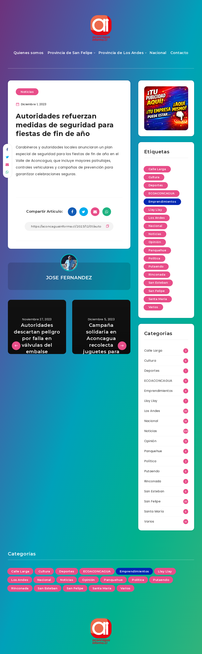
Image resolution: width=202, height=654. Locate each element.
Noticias (27, 92)
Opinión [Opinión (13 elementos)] (155, 242)
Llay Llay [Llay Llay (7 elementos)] (155, 209)
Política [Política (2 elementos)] (154, 258)
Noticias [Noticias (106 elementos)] (155, 234)
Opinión (150, 441)
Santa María (154, 511)
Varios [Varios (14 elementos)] (153, 307)
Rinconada (152, 481)
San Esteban (154, 491)
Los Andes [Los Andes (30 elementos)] (157, 218)
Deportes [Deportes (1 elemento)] (156, 185)
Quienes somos (29, 53)
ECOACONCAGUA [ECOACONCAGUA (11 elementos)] (162, 193)
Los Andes (152, 411)
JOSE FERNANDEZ (69, 277)
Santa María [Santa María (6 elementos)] (158, 299)
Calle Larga (153, 350)
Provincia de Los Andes (121, 53)
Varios (149, 521)
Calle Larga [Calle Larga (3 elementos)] (157, 169)
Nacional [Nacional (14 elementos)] (155, 226)
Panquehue (153, 451)
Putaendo (152, 471)
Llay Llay (150, 401)
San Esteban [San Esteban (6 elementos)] (158, 282)
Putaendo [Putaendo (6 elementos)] (156, 266)
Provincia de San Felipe (70, 53)
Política (150, 461)
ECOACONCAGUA (158, 380)
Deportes (151, 370)
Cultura (150, 360)
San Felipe (152, 501)
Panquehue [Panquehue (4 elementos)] (157, 250)
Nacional (158, 53)
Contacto (179, 53)
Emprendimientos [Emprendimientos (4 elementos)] (162, 201)
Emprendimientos (158, 390)
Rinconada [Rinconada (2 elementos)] (157, 274)
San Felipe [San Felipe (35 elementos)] (157, 291)
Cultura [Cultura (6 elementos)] (154, 177)
